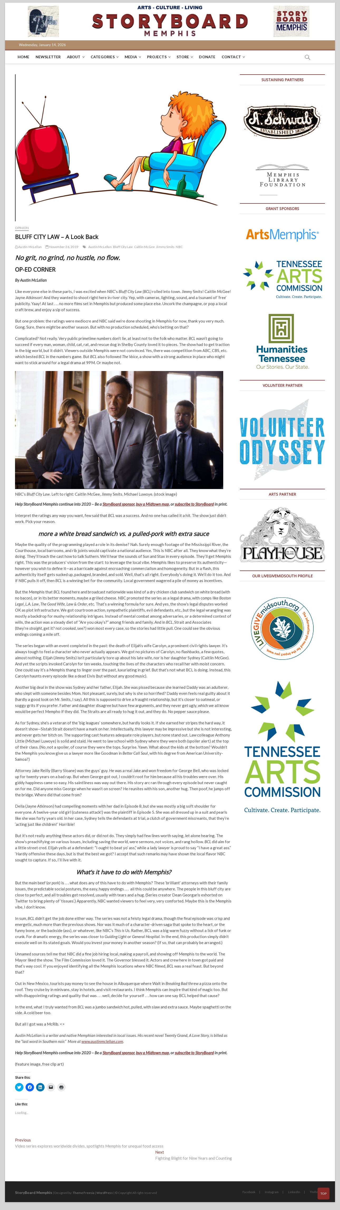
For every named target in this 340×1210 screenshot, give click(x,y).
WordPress (104, 1193)
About (74, 57)
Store (183, 57)
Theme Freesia (83, 1193)
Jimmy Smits (165, 247)
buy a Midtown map (152, 504)
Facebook (248, 1192)
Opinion (22, 228)
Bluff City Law (123, 247)
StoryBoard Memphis (33, 1192)
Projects (157, 57)
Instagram (272, 1192)
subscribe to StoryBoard (194, 504)
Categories (103, 57)
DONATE (207, 57)
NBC (179, 247)
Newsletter (48, 57)
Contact (231, 57)
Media (131, 57)
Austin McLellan (28, 247)
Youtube (315, 1191)
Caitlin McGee (144, 247)
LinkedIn (294, 1192)
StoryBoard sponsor (118, 504)
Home (24, 57)
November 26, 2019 (62, 247)
